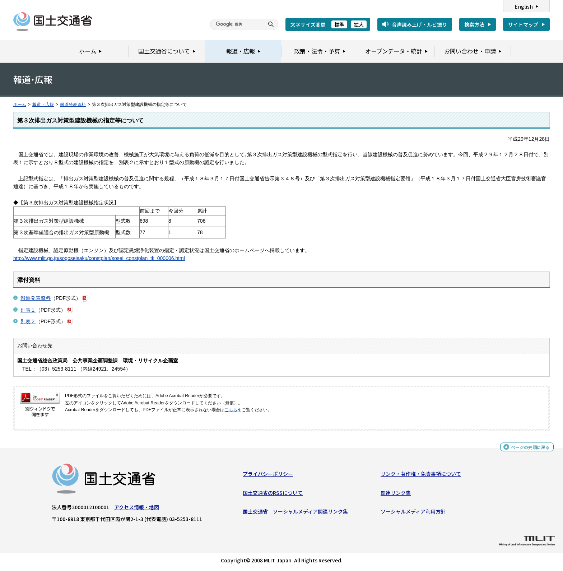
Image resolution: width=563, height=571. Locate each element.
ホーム (19, 104)
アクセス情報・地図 (136, 508)
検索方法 (474, 24)
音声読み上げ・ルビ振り (419, 24)
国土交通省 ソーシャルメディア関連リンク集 (295, 513)
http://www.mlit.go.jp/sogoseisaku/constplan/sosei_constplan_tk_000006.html (99, 258)
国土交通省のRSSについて (273, 494)
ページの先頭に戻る (528, 449)
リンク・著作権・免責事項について (421, 475)
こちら (230, 409)
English (524, 6)
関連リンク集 (396, 494)
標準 (339, 24)
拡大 (359, 24)
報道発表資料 (73, 104)
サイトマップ (523, 24)
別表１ (28, 310)
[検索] (236, 24)
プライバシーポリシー (268, 475)
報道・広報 (43, 104)
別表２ (28, 321)
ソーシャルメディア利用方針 (413, 513)
